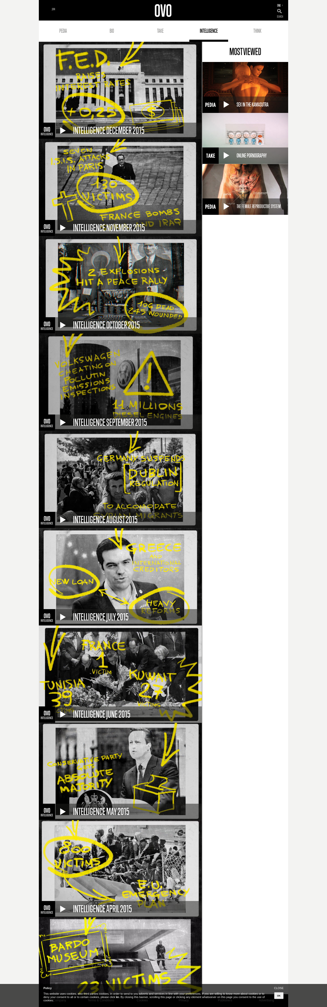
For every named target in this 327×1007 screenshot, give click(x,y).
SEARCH (280, 16)
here (117, 997)
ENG (279, 5)
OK (279, 995)
